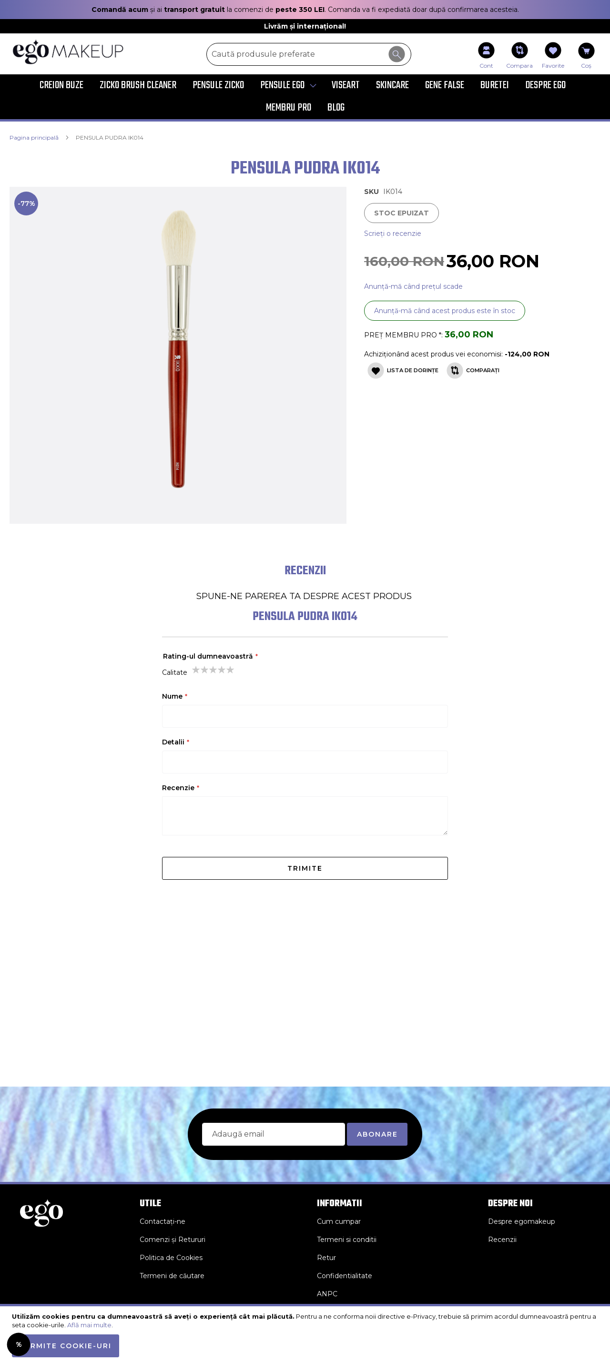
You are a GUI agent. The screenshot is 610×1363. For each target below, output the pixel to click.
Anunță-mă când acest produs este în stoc (444, 310)
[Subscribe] (377, 1134)
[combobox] (308, 54)
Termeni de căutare (172, 1275)
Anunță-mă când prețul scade (413, 286)
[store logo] (74, 52)
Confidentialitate (344, 1275)
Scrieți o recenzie (392, 233)
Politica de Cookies (171, 1257)
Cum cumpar (339, 1221)
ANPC (327, 1294)
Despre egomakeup (521, 1221)
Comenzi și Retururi (172, 1239)
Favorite (553, 65)
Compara (519, 65)
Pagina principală (34, 137)
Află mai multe (89, 1325)
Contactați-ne (162, 1221)
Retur (326, 1257)
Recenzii (502, 1239)
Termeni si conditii (346, 1239)
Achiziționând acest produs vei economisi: (434, 354)
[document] (306, 1334)
